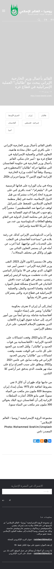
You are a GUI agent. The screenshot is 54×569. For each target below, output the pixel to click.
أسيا (10, 130)
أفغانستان (12, 123)
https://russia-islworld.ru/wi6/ (41, 96)
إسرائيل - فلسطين (32, 123)
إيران (30, 115)
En (45, 20)
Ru (52, 20)
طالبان (43, 115)
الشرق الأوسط (13, 115)
